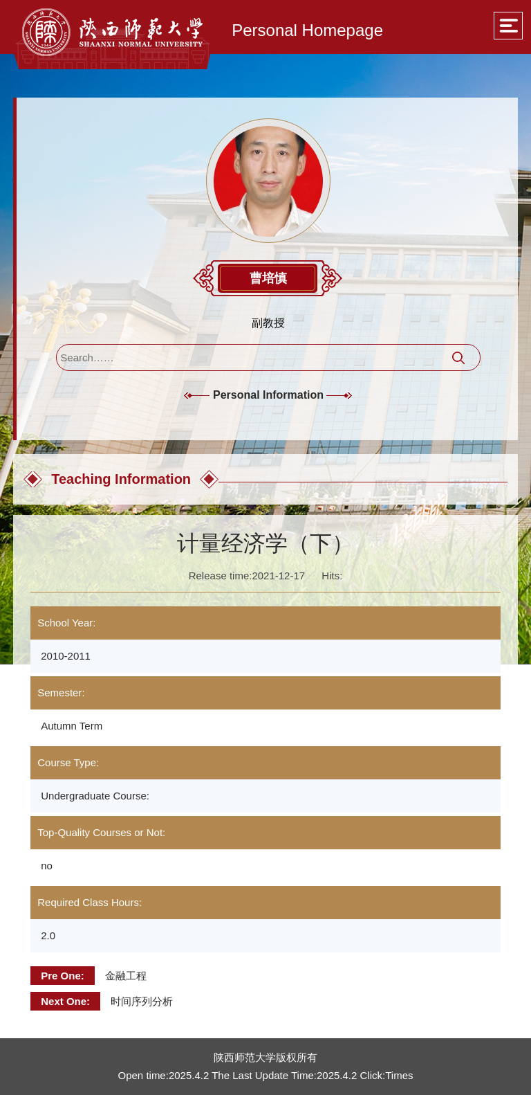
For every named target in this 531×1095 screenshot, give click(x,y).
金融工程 (126, 975)
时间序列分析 (142, 1001)
